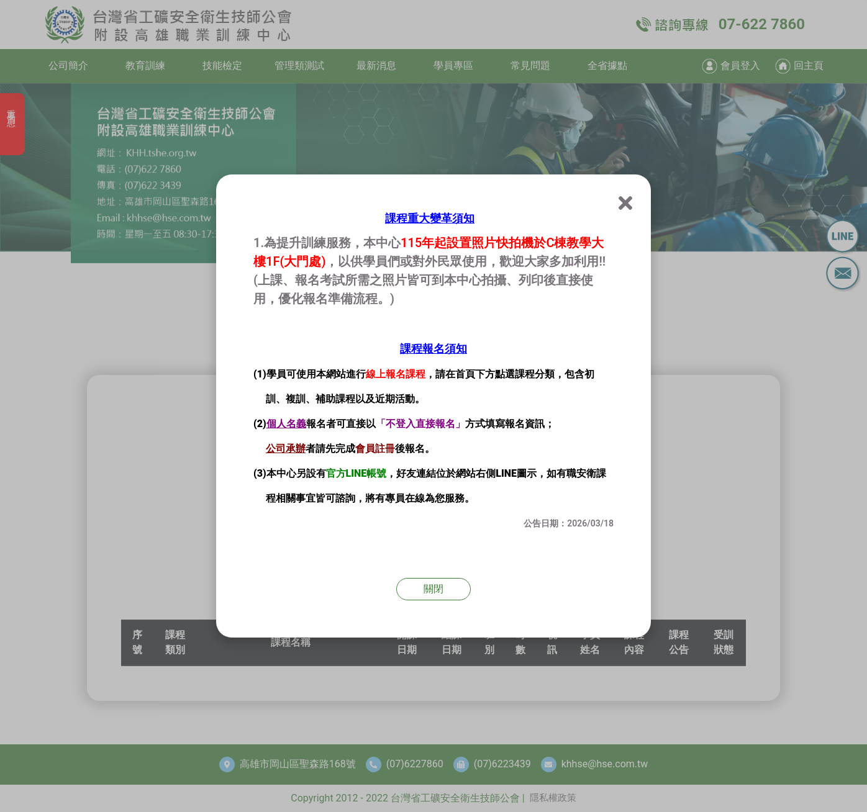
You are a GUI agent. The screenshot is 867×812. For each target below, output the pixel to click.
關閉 (433, 589)
